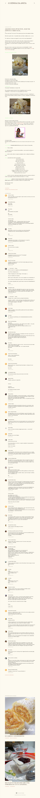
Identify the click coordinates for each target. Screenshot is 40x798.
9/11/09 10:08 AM (10, 329)
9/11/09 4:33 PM (10, 447)
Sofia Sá (9, 595)
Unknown (10, 195)
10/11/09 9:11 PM (10, 607)
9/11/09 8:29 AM (10, 242)
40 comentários (12, 786)
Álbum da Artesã (11, 321)
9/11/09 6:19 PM (10, 464)
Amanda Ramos (11, 524)
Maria (9, 238)
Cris (8, 315)
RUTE (9, 618)
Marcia (9, 427)
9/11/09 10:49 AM (10, 369)
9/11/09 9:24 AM (10, 265)
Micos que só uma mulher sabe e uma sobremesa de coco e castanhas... (17, 783)
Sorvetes (16, 189)
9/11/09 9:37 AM (10, 284)
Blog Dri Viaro (10, 260)
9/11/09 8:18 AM (10, 225)
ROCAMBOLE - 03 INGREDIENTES (14, 736)
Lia (8, 569)
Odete (9, 439)
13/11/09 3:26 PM (10, 672)
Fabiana (9, 467)
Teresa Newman (11, 610)
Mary (9, 209)
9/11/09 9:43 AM (10, 305)
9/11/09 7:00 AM (10, 199)
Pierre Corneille (11, 539)
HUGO (9, 308)
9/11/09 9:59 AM (10, 318)
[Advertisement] (22, 16)
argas (9, 433)
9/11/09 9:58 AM (10, 312)
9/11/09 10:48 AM (10, 360)
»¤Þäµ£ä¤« (10, 287)
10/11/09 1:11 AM (10, 503)
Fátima (9, 450)
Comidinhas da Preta (20, 123)
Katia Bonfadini (11, 479)
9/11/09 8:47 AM (10, 250)
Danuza (9, 393)
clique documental (11, 353)
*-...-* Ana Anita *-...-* (11, 268)
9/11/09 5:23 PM (10, 455)
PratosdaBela (10, 202)
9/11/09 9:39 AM (10, 293)
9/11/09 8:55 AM (10, 257)
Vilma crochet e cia (11, 657)
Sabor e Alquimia (11, 411)
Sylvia (9, 515)
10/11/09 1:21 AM (10, 512)
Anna (9, 649)
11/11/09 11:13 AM (10, 654)
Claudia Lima (10, 587)
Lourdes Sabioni (11, 561)
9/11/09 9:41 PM (10, 490)
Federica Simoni (11, 253)
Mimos (10, 189)
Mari (9, 342)
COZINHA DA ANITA (17, 3)
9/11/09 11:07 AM (10, 375)
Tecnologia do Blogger (20, 793)
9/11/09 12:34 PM (10, 408)
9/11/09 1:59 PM (10, 436)
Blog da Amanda (7, 49)
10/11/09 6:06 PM (10, 558)
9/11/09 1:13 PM (10, 424)
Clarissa (9, 631)
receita (31, 48)
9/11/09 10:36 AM (10, 350)
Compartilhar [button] (7, 786)
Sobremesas (13, 189)
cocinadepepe (10, 372)
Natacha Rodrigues (11, 669)
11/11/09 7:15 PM (10, 666)
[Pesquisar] (34, 3)
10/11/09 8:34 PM (10, 575)
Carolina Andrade (11, 458)
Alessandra (10, 419)
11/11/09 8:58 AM (10, 628)
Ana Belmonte (10, 546)
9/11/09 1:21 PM (10, 430)
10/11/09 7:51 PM (10, 566)
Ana (9, 228)
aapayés (9, 378)
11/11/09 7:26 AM (10, 615)
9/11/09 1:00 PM (10, 416)
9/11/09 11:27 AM (10, 400)
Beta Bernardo (10, 332)
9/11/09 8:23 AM (10, 235)
